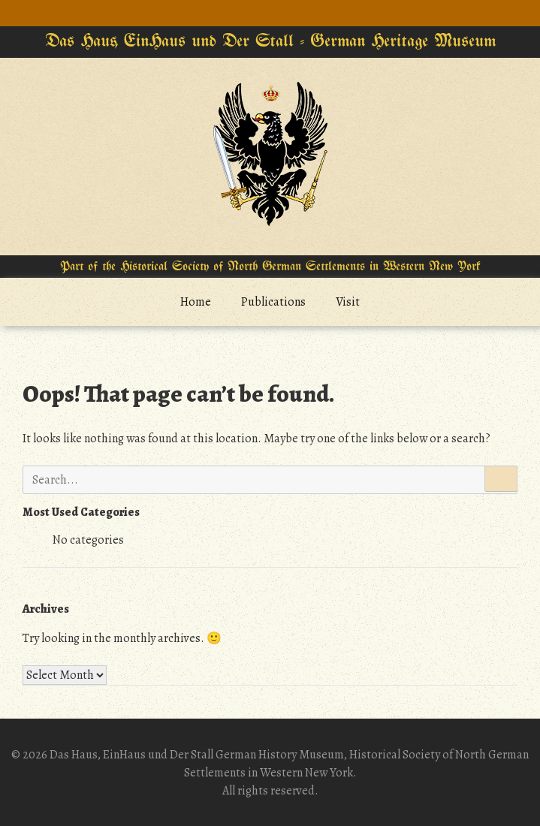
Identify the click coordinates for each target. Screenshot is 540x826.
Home (195, 302)
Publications (273, 302)
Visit (348, 302)
